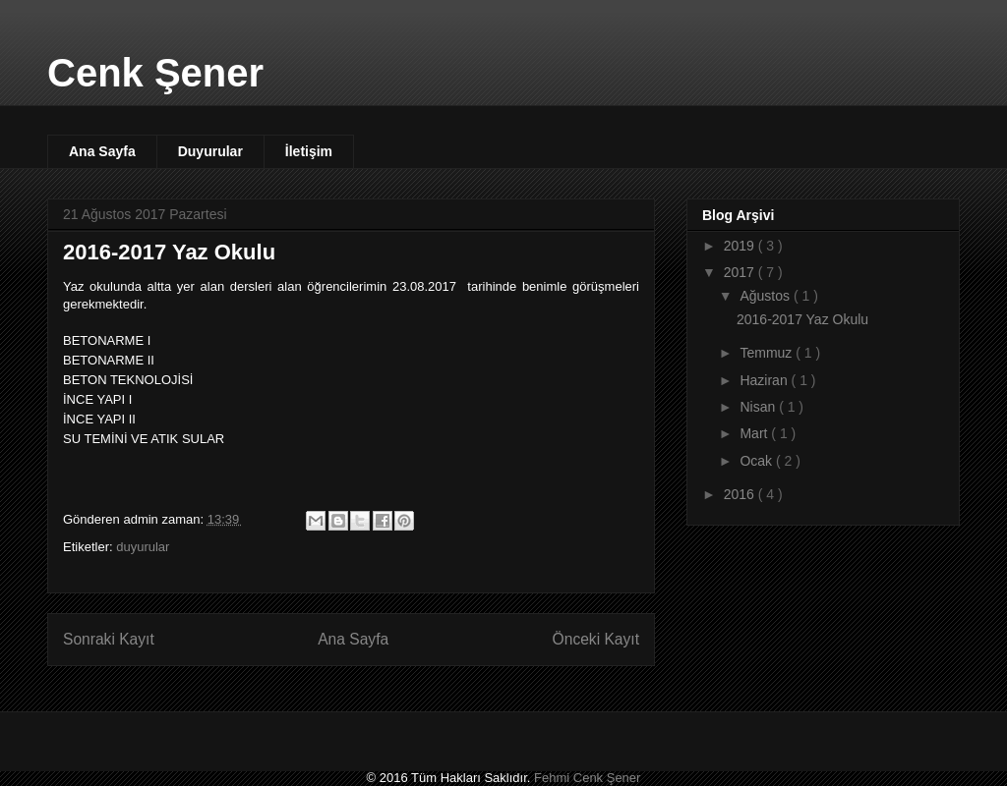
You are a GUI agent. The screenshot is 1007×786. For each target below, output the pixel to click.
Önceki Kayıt (596, 639)
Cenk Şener (155, 72)
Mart (755, 433)
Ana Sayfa (102, 151)
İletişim (308, 151)
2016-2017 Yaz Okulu (802, 319)
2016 (741, 494)
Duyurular (210, 151)
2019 (741, 245)
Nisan (759, 407)
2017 (741, 272)
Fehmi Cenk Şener (587, 777)
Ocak (758, 461)
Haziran (765, 380)
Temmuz (768, 353)
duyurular (142, 546)
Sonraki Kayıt (108, 639)
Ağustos (766, 296)
